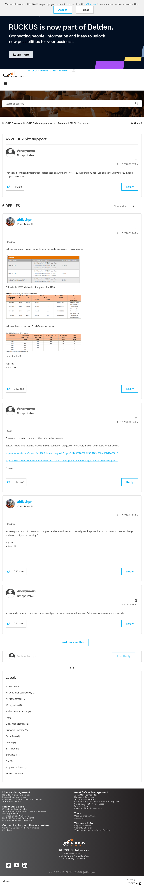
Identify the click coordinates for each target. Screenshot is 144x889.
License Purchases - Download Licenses (22, 799)
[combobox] (72, 103)
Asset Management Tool (86, 795)
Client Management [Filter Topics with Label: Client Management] (16, 723)
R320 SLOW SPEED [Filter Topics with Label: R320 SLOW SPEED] (15, 773)
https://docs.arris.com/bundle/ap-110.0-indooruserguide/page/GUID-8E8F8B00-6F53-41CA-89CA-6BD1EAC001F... (63, 453)
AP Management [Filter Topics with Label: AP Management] (14, 698)
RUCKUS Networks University (17, 820)
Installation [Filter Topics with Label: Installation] (11, 748)
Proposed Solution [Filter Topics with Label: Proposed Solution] (15, 767)
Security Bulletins (11, 813)
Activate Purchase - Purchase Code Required (96, 801)
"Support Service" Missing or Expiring (92, 830)
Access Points (57, 123)
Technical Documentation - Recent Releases (24, 811)
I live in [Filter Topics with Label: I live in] (9, 742)
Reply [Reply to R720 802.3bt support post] (130, 186)
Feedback (7, 830)
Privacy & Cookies (66, 873)
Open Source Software (85, 816)
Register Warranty (83, 825)
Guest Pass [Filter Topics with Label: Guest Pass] (11, 736)
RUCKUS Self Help (38, 70)
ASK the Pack (60, 70)
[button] (62, 10)
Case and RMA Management (88, 808)
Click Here (91, 4)
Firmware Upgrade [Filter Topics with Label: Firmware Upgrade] (15, 729)
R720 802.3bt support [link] (79, 123)
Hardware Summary (84, 797)
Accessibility (80, 818)
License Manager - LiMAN (14, 797)
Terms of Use (53, 873)
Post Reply (123, 656)
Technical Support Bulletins (15, 816)
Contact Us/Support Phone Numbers (20, 828)
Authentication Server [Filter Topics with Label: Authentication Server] (17, 711)
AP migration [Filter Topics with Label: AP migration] (12, 705)
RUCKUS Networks (74, 850)
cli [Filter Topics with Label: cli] (7, 717)
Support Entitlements (85, 799)
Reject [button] (85, 9)
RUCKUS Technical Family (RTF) (18, 818)
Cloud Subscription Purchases (89, 804)
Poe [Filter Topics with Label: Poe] (7, 761)
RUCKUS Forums (11, 123)
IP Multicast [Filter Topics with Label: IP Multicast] (11, 754)
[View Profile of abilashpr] (24, 219)
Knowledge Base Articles (14, 809)
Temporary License (11, 801)
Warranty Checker (83, 828)
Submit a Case (81, 806)
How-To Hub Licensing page (16, 795)
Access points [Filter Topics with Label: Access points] (12, 686)
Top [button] (8, 881)
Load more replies (72, 642)
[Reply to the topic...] (64, 656)
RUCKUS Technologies (35, 123)
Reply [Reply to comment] (130, 388)
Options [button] (135, 123)
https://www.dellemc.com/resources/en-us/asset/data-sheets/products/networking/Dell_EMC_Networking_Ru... (62, 460)
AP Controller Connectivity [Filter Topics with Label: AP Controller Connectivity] (19, 692)
